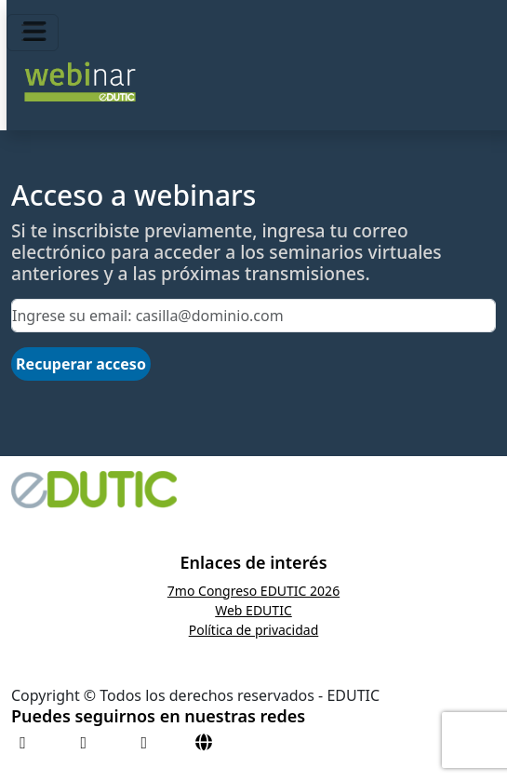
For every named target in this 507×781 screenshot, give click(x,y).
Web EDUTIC (253, 610)
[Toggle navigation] (33, 32)
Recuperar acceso (81, 364)
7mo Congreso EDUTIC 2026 (253, 590)
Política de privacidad (254, 630)
